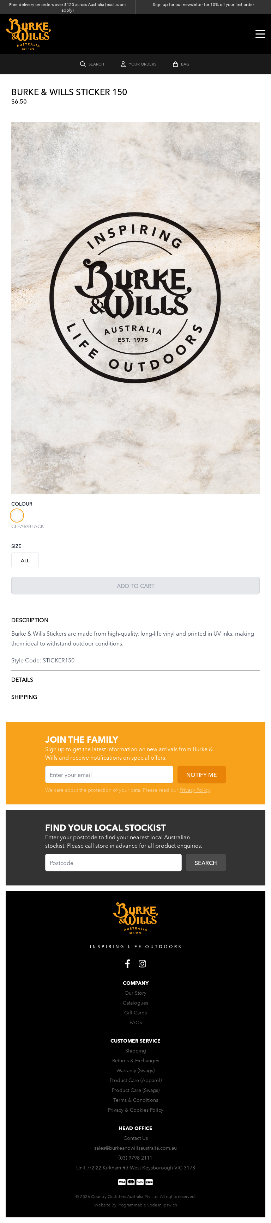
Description (29, 620)
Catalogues (135, 1002)
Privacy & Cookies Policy (135, 1109)
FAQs (136, 1022)
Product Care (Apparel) (136, 1079)
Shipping (24, 696)
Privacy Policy (195, 789)
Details (22, 679)
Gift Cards (135, 1012)
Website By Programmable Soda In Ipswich (135, 1204)
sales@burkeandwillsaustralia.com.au (135, 1147)
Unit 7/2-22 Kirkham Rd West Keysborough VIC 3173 (135, 1167)
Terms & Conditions (135, 1099)
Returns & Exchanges (135, 1060)
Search (206, 862)
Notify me (201, 774)
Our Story (135, 992)
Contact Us (136, 1137)
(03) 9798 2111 (135, 1157)
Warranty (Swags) (135, 1070)
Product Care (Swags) (135, 1089)
